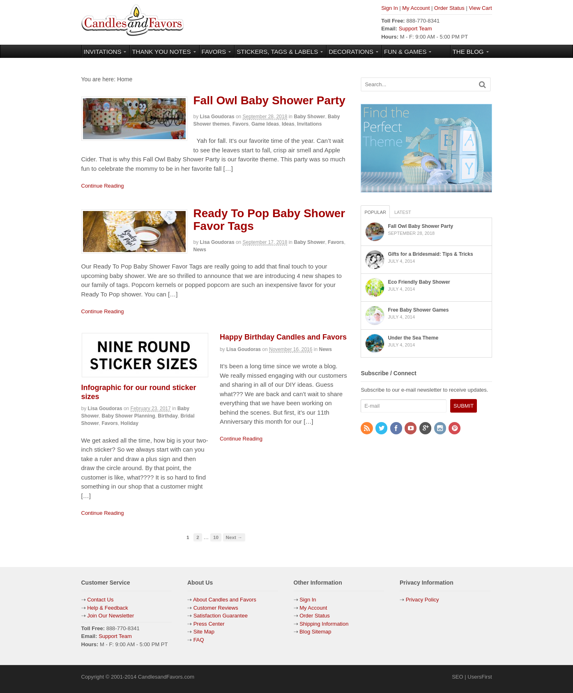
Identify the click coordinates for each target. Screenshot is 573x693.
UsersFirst (479, 677)
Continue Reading (102, 186)
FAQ (198, 640)
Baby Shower (309, 116)
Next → (234, 537)
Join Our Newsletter (110, 616)
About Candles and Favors (224, 600)
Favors (240, 124)
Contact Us (100, 600)
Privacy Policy (422, 600)
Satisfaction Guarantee (220, 616)
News (199, 249)
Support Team (415, 28)
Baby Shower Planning (128, 416)
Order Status (449, 8)
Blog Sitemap (314, 632)
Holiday (129, 423)
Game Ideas (265, 124)
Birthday (168, 416)
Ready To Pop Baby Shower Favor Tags (269, 219)
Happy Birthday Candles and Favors (283, 337)
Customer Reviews (215, 608)
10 (216, 537)
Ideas (288, 124)
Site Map (203, 632)
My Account (416, 8)
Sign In (389, 8)
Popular (375, 212)
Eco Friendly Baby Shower (419, 282)
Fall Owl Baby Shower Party (269, 100)
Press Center (209, 624)
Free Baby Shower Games (418, 310)
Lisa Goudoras (217, 116)
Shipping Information (323, 624)
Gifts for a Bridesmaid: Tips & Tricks (430, 254)
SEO (457, 677)
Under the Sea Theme (413, 338)
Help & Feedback (107, 608)
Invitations (309, 124)
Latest (402, 212)
